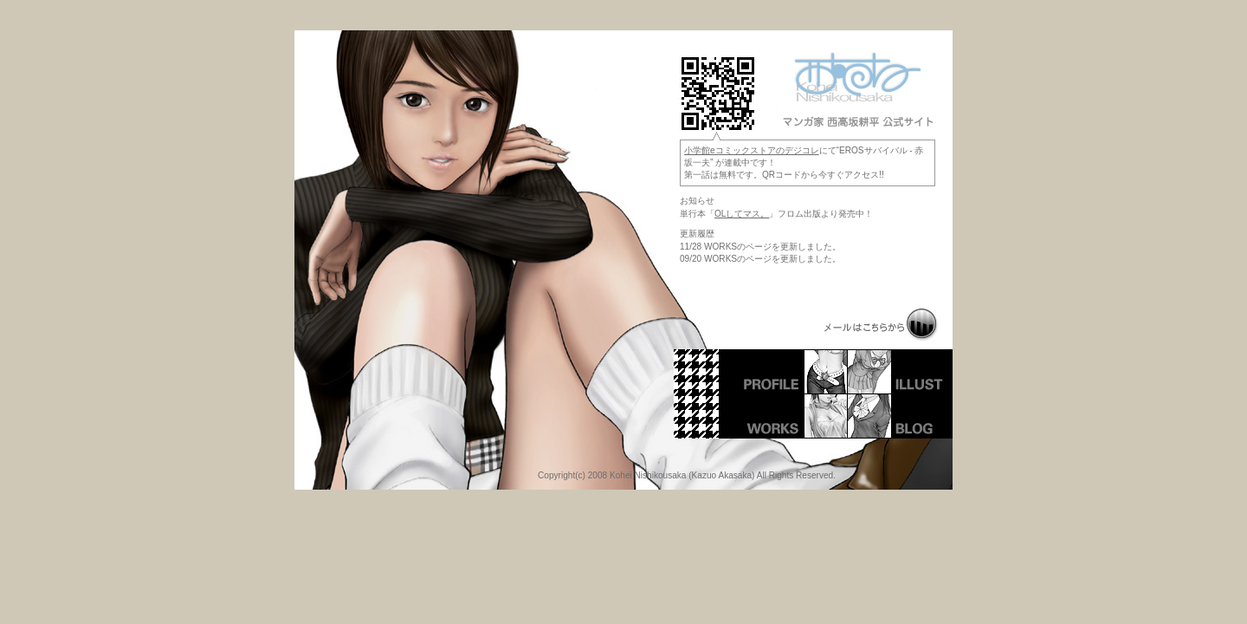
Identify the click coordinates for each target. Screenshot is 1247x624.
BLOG (899, 415)
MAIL (882, 324)
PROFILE (795, 371)
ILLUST (899, 371)
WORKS (795, 415)
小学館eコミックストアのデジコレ (751, 150)
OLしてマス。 (741, 213)
